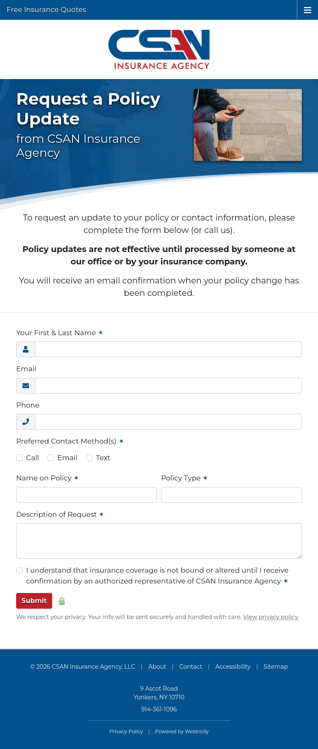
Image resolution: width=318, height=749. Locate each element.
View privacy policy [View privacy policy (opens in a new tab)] (270, 617)
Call (32, 458)
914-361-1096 (159, 709)
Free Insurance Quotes (46, 9)
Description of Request (60, 514)
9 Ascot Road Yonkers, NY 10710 (159, 693)
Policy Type (184, 478)
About (157, 666)
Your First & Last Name (60, 333)
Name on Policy (47, 478)
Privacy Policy (126, 731)
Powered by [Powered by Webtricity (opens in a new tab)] (182, 731)
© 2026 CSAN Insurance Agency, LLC (82, 666)
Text (103, 458)
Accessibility (233, 666)
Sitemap (276, 666)
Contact (190, 666)
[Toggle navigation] (307, 9)
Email (26, 369)
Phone (27, 405)
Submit (34, 601)
